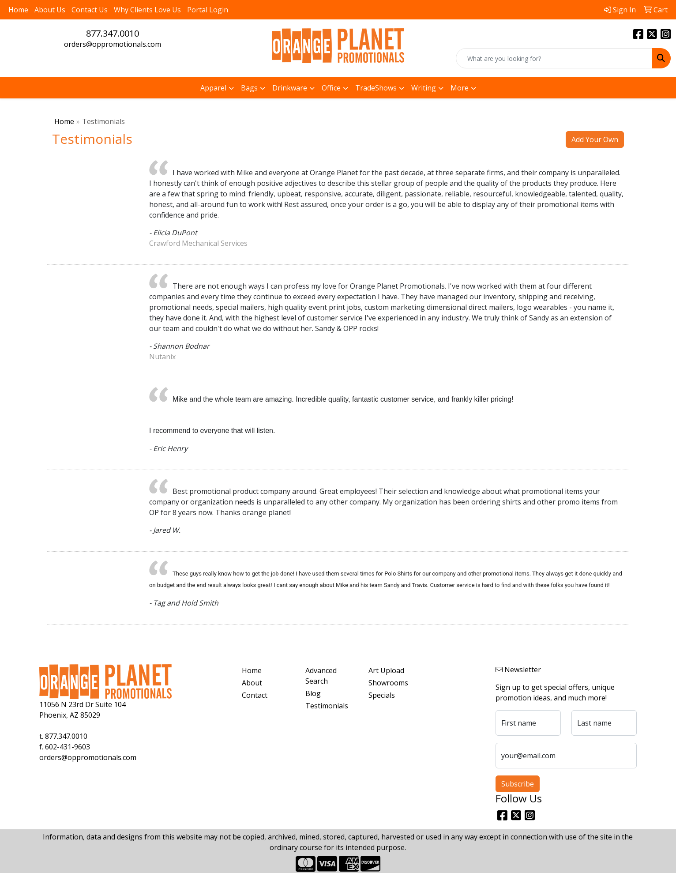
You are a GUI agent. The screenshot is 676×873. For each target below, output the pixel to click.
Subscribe (517, 784)
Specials (381, 695)
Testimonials (326, 706)
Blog (313, 693)
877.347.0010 (112, 33)
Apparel (213, 88)
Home (18, 10)
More (460, 88)
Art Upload (386, 670)
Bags (249, 88)
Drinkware (289, 88)
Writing (423, 88)
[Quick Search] (554, 58)
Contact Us (89, 10)
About (252, 683)
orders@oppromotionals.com (112, 44)
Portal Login (207, 10)
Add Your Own (594, 139)
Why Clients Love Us (147, 10)
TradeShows (376, 88)
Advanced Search (321, 676)
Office (331, 88)
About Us (49, 10)
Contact (254, 695)
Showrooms (388, 683)
